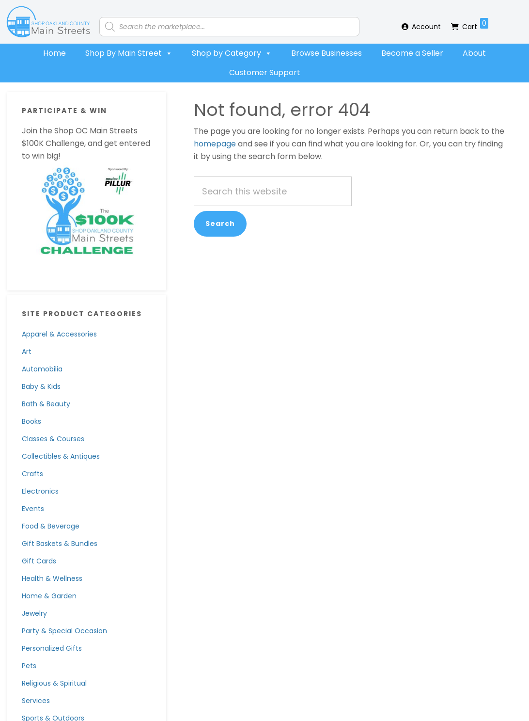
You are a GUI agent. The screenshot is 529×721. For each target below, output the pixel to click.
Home (54, 53)
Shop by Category (232, 53)
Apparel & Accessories (59, 334)
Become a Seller (412, 53)
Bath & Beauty (46, 404)
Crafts (32, 474)
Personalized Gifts (52, 648)
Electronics (40, 491)
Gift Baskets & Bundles (59, 543)
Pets (29, 666)
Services (36, 700)
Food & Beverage (50, 526)
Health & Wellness (52, 578)
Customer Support (264, 72)
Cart (475, 25)
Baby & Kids (41, 386)
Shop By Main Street (128, 53)
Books (31, 421)
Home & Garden (49, 596)
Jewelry (34, 613)
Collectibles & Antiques (61, 456)
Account (426, 27)
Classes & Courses (53, 439)
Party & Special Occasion (64, 631)
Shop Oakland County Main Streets (48, 22)
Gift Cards (39, 561)
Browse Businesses (326, 53)
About (474, 53)
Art (26, 351)
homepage (215, 143)
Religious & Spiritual (54, 683)
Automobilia (42, 369)
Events (33, 508)
